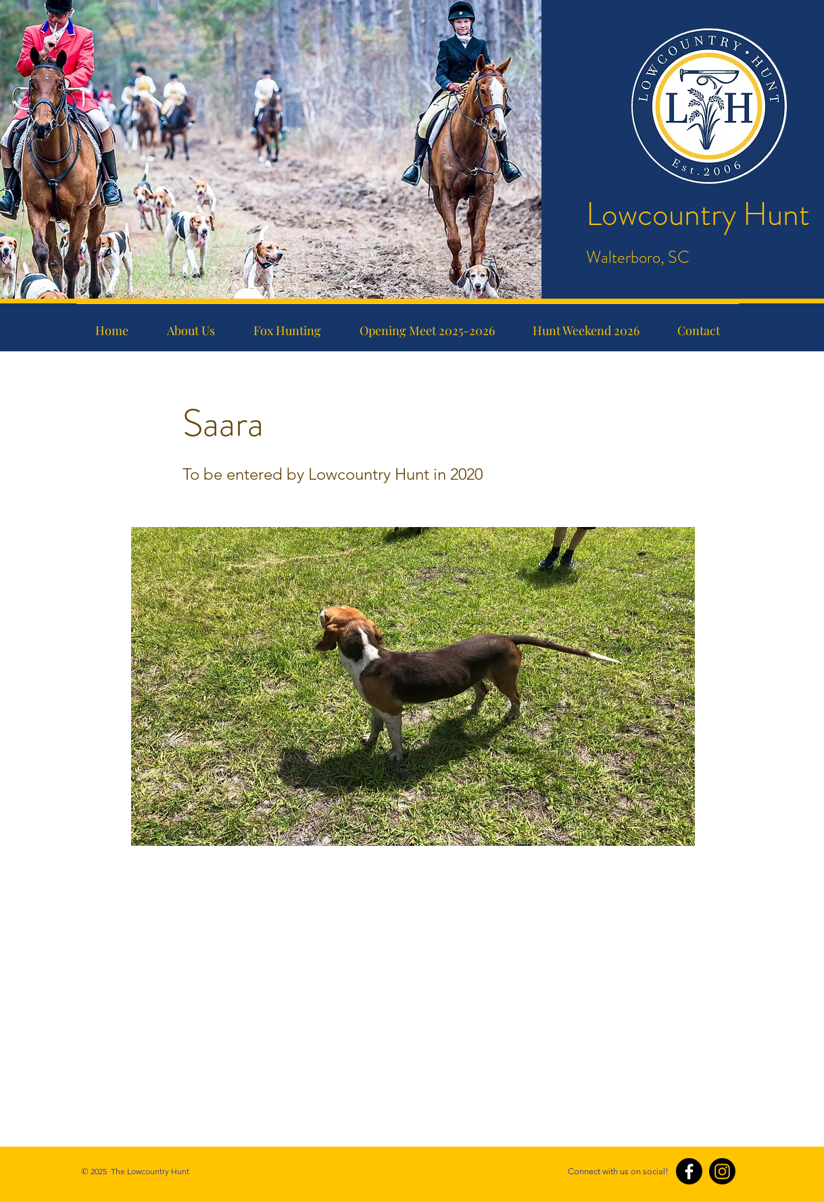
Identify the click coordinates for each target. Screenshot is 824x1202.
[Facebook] (689, 1171)
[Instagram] (722, 1171)
